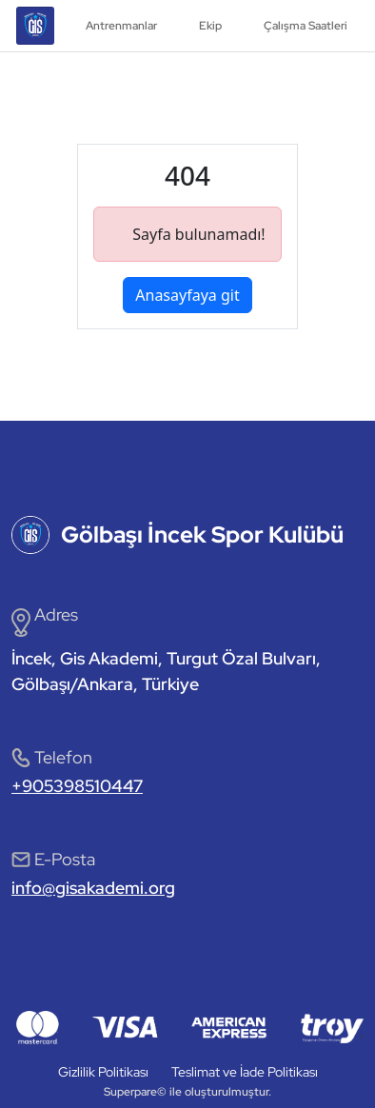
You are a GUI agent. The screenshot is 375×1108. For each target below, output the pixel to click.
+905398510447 (77, 786)
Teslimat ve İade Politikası (244, 1071)
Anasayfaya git (187, 295)
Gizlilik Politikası (103, 1071)
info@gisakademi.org (93, 888)
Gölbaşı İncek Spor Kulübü (202, 534)
